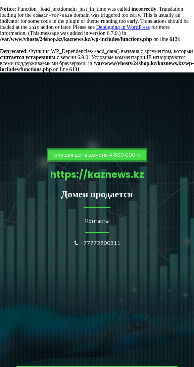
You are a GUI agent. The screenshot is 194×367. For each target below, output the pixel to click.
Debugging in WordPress (123, 27)
